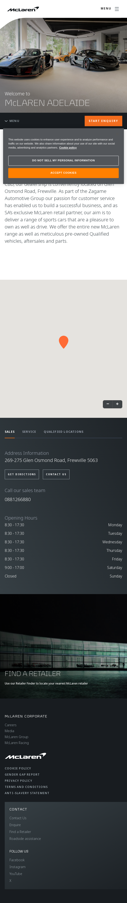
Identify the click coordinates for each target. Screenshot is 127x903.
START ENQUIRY (103, 121)
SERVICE (29, 432)
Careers (11, 725)
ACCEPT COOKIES (63, 172)
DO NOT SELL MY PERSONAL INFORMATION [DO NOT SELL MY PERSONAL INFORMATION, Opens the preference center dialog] (63, 160)
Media (9, 731)
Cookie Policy (18, 768)
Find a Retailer (20, 831)
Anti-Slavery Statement (27, 793)
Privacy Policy (18, 781)
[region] (63, 156)
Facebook (17, 860)
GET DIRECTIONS (22, 474)
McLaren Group (16, 737)
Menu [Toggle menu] (12, 121)
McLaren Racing (17, 742)
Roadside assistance (25, 838)
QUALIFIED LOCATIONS (63, 432)
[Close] (117, 134)
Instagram (17, 867)
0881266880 (18, 499)
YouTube (15, 873)
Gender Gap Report (22, 775)
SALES (10, 432)
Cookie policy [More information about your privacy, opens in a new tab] (68, 147)
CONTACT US (56, 474)
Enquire (15, 825)
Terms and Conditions (26, 787)
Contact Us (17, 818)
